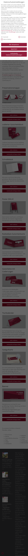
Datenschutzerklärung (6, 30)
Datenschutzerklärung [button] (14, 58)
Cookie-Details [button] (6, 58)
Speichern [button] (14, 49)
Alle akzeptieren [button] (14, 44)
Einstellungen (12, 32)
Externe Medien (6, 39)
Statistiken (22, 37)
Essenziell (4, 37)
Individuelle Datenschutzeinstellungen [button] (14, 54)
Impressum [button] (22, 58)
